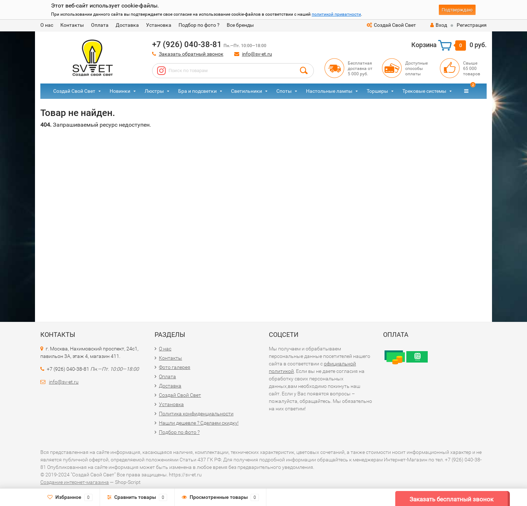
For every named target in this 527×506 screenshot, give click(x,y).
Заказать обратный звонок (191, 54)
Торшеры (377, 91)
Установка (158, 25)
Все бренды (240, 25)
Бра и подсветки (197, 91)
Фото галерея (174, 367)
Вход (438, 25)
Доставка (127, 25)
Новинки (120, 91)
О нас (46, 25)
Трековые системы (424, 91)
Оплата (100, 25)
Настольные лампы (329, 91)
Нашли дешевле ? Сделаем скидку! (199, 423)
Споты (284, 91)
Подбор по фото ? (199, 25)
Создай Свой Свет (391, 25)
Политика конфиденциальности (196, 413)
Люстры (154, 91)
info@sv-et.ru (257, 54)
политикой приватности (336, 14)
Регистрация (472, 25)
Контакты (72, 25)
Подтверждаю (457, 9)
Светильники (246, 91)
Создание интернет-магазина (74, 482)
